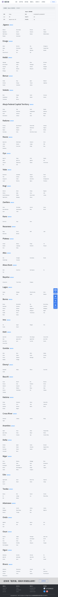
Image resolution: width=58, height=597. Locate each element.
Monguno (31, 310)
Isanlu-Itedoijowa (6, 195)
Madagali (4, 510)
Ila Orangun (32, 538)
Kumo (44, 357)
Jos (44, 243)
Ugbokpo (45, 82)
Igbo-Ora (18, 160)
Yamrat (4, 390)
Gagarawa (5, 31)
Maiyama (31, 68)
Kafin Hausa (5, 33)
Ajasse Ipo (5, 142)
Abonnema (18, 569)
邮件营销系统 (18, 589)
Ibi (3, 496)
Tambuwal (5, 99)
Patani (17, 449)
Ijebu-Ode (32, 557)
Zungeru (31, 469)
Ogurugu (18, 197)
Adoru (17, 190)
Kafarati (17, 357)
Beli (17, 493)
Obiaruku (31, 447)
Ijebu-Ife (4, 557)
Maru (31, 209)
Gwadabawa (5, 97)
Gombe (44, 355)
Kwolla (4, 245)
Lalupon (4, 162)
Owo (3, 526)
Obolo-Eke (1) (5, 52)
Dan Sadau (18, 207)
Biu (30, 304)
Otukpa (17, 82)
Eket (3, 270)
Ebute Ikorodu (32, 292)
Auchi (17, 479)
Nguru (31, 180)
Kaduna (17, 127)
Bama (4, 304)
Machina (17, 180)
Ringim (4, 36)
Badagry (17, 292)
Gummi (31, 207)
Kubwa (44, 113)
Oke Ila (44, 341)
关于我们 (43, 1)
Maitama (45, 111)
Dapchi (31, 174)
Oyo (3, 164)
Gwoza (4, 308)
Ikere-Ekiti (5, 341)
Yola (30, 512)
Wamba (17, 233)
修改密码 (4, 589)
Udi (30, 52)
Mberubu (31, 50)
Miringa (17, 310)
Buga (4, 231)
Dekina (4, 193)
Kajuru (4, 129)
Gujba (17, 178)
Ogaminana (5, 197)
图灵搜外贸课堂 (32, 591)
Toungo (17, 512)
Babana (17, 461)
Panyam (45, 245)
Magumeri (32, 308)
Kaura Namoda (5, 209)
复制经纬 (11, 25)
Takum (31, 82)
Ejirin (44, 292)
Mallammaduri (46, 33)
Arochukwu (32, 257)
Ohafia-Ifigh (5, 260)
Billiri (31, 353)
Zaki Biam (18, 85)
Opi (17, 52)
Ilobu (17, 540)
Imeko (4, 559)
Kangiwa (45, 66)
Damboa (18, 306)
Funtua (4, 404)
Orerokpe (4, 449)
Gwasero (31, 142)
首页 (17, 1)
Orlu (44, 324)
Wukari (17, 498)
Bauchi (17, 381)
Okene (31, 197)
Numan (4, 512)
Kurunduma (5, 115)
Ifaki (3, 339)
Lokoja (44, 195)
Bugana (44, 190)
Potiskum (45, 180)
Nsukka (44, 50)
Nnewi (44, 432)
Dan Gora (4, 221)
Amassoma (5, 282)
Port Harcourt (46, 573)
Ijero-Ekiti (45, 339)
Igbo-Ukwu (5, 432)
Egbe (17, 193)
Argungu (4, 62)
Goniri (44, 176)
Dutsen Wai (32, 125)
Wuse (44, 115)
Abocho (4, 190)
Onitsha (4, 434)
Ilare (3, 524)
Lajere (4, 180)
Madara (17, 388)
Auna (4, 461)
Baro (44, 461)
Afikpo (17, 369)
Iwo (44, 540)
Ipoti (17, 341)
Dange (17, 95)
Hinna (4, 357)
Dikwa (31, 306)
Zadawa (44, 390)
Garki (4, 113)
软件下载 (21, 1)
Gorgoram (5, 178)
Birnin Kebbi (5, 64)
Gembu (44, 493)
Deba (4, 355)
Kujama (17, 129)
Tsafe (17, 211)
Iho (3, 324)
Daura (44, 174)
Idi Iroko (31, 555)
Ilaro (44, 557)
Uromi (4, 483)
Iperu (17, 559)
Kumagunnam (46, 178)
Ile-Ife (44, 538)
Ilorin (44, 142)
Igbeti (4, 160)
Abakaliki (4, 369)
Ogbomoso (18, 162)
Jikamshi (45, 404)
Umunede (4, 451)
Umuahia (18, 260)
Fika (3, 176)
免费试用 (55, 292)
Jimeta (44, 508)
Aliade (4, 80)
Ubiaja (44, 481)
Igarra (4, 481)
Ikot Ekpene (32, 270)
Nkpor (31, 432)
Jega (17, 66)
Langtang (18, 245)
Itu (43, 270)
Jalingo (17, 496)
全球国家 (5, 8)
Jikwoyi (17, 115)
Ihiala (17, 432)
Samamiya (18, 36)
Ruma (44, 406)
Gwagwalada (32, 111)
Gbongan (31, 536)
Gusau (44, 207)
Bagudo (17, 62)
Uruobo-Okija (46, 434)
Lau (30, 496)
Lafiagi (31, 144)
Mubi (31, 510)
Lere (31, 129)
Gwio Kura (32, 178)
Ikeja (17, 294)
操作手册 (4, 591)
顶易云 (17, 588)
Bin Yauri (45, 62)
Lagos (31, 294)
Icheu (31, 193)
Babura (4, 29)
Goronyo (45, 95)
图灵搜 (34, 595)
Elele (31, 571)
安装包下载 (5, 588)
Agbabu (4, 522)
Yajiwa (17, 314)
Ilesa (3, 540)
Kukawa (17, 308)
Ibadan (44, 158)
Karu (31, 113)
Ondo (31, 524)
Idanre (31, 522)
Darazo (4, 383)
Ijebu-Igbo (18, 557)
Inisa (31, 540)
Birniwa (31, 29)
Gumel (17, 31)
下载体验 (53, 1)
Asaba (31, 444)
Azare (4, 381)
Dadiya (44, 353)
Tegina (44, 467)
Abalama (4, 569)
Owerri (17, 326)
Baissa (4, 493)
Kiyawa (31, 33)
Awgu (4, 48)
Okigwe (31, 324)
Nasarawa (4, 233)
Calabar (17, 418)
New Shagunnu (19, 467)
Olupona (31, 542)
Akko (4, 353)
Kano (31, 221)
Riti (3, 498)
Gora (17, 404)
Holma (31, 508)
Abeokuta (4, 555)
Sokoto (44, 97)
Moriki (44, 209)
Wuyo (4, 314)
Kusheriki (18, 465)
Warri (17, 451)
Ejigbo (17, 536)
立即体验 (43, 581)
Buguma (4, 571)
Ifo (43, 555)
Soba (17, 131)
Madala (44, 109)
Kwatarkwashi (19, 209)
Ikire (3, 538)
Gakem (31, 418)
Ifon (44, 522)
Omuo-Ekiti (5, 343)
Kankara (4, 406)
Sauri (4, 211)
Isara (31, 559)
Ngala (44, 310)
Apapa (4, 292)
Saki (17, 164)
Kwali (31, 109)
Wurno (17, 99)
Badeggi (31, 461)
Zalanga (4, 392)
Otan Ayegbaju (5, 545)
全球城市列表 (32, 589)
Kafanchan (32, 127)
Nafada (4, 359)
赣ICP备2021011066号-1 (43, 595)
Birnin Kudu (18, 29)
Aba (3, 257)
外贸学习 (38, 1)
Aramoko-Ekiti (19, 336)
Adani (4, 46)
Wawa (17, 469)
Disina (44, 383)
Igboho (31, 160)
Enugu (31, 48)
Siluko (31, 481)
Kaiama (17, 144)
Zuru (17, 70)
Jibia (31, 404)
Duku (17, 463)
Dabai (17, 64)
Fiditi (31, 158)
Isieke (4, 371)
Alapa (17, 158)
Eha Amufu (18, 48)
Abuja (4, 109)
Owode (44, 559)
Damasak (4, 306)
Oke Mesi (18, 542)
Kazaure (17, 33)
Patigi (31, 146)
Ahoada (31, 569)
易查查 (17, 591)
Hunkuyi (45, 125)
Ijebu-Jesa (45, 536)
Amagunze (45, 46)
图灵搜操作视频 (32, 588)
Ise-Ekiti (31, 341)
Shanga (44, 68)
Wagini (17, 408)
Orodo (4, 326)
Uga (30, 434)
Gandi (31, 95)
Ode (17, 524)
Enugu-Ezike (45, 48)
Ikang (44, 418)
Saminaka (4, 131)
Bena (31, 62)
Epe (3, 294)
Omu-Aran (18, 146)
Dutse (44, 29)
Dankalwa (18, 174)
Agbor (17, 444)
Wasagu (4, 70)
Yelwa (17, 247)
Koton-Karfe (32, 195)
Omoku (4, 573)
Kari (30, 385)
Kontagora (5, 465)
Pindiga (17, 359)
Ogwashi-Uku (46, 447)
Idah (44, 193)
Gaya (17, 221)
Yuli (30, 390)
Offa (44, 144)
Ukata (4, 469)
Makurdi (44, 80)
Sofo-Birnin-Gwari (33, 131)
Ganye (4, 508)
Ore (44, 524)
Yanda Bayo (18, 390)
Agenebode (5, 479)
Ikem (17, 50)
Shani (17, 312)
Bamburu (4, 111)
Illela (17, 97)
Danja (4, 402)
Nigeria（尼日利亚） (11, 8)
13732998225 (49, 588)
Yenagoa (31, 282)
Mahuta (17, 68)
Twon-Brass (18, 282)
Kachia (4, 127)
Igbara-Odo (18, 339)
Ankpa (31, 190)
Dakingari (32, 64)
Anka (4, 207)
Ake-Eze (17, 46)
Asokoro (17, 113)
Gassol (31, 493)
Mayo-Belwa (18, 510)
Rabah (31, 97)
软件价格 (26, 1)
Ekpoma (45, 479)
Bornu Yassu (45, 304)
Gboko (31, 85)
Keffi (31, 231)
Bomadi (44, 444)
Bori (44, 569)
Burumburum (18, 125)
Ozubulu (17, 434)
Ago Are (4, 158)
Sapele (31, 449)
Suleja (31, 467)
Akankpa (4, 418)
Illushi (17, 481)
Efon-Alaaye (32, 336)
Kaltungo (31, 357)
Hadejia (44, 31)
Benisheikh (18, 304)
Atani (17, 430)
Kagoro (44, 127)
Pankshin (31, 245)
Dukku (17, 355)
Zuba (31, 115)
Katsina (17, 406)
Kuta (31, 465)
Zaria (44, 131)
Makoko (44, 294)
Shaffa (4, 312)
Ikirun (17, 538)
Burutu (4, 447)
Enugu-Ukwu (45, 430)
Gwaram (31, 31)
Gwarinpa (18, 111)
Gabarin (4, 385)
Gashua (17, 176)
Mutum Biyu (45, 496)
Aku (30, 46)
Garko (31, 355)
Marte (4, 310)
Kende (4, 68)
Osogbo (44, 542)
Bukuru (17, 243)
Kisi (44, 160)
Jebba (4, 144)
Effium (31, 369)
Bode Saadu (18, 142)
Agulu (4, 430)
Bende (44, 257)
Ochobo (4, 82)
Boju (17, 80)
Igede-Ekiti (32, 339)
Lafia (44, 231)
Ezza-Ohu (45, 369)
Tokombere (32, 312)
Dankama (18, 402)
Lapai (44, 465)
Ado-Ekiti (4, 336)
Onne (17, 573)
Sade (44, 388)
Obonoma (45, 571)
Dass (17, 383)
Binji (3, 95)
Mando (44, 129)
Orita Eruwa (45, 162)
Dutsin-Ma (45, 402)
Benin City (32, 479)
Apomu (4, 536)
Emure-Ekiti (45, 336)
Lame (44, 385)
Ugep (4, 420)
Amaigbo (18, 257)
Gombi (17, 508)
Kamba (31, 66)
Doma (17, 231)
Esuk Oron (18, 270)
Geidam (31, 176)
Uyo (3, 272)
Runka (4, 408)
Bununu (44, 381)
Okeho (31, 162)
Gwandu (4, 66)
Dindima (31, 383)
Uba (44, 312)
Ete (3, 50)
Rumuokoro (5, 575)
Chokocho (18, 571)
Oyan (17, 545)
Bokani (4, 463)
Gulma (44, 64)
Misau (31, 388)
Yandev (4, 85)
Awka (31, 430)
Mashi (31, 406)
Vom (3, 247)
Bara (17, 353)
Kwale (17, 447)
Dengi (31, 243)
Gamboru (45, 306)
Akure (17, 522)
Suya (44, 146)
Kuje (17, 109)
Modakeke (5, 542)
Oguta (17, 324)
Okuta (4, 146)
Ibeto (31, 463)
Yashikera (4, 148)
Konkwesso (45, 463)
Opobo (31, 573)
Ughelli (44, 449)
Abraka (4, 444)
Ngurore (45, 510)
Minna (4, 467)
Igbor (31, 80)
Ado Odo (17, 555)
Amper (4, 243)
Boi (30, 381)
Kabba (17, 195)
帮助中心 (32, 1)
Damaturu (5, 174)
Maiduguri (45, 308)
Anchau (4, 125)
